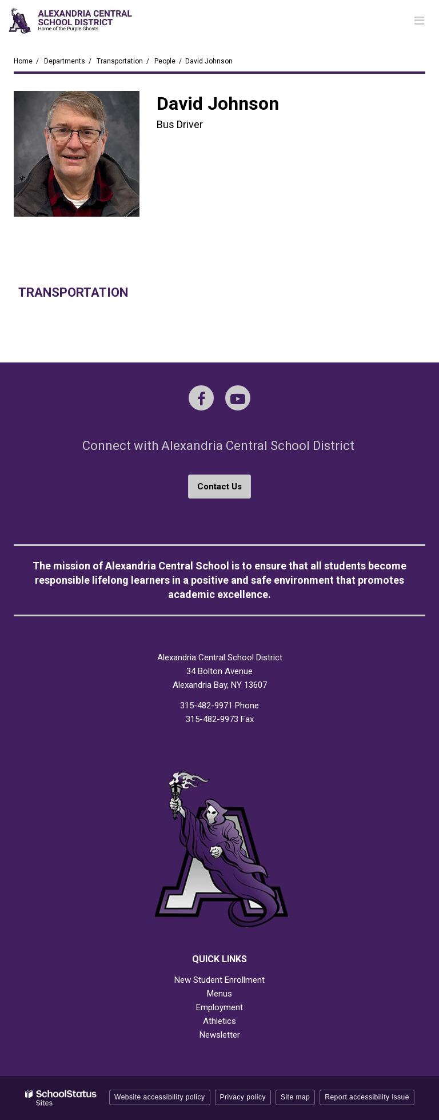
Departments (64, 61)
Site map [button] (295, 1097)
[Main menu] (419, 20)
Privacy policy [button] (243, 1097)
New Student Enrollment (219, 980)
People (164, 61)
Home (23, 61)
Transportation (120, 61)
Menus (219, 994)
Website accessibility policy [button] (159, 1097)
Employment (219, 1007)
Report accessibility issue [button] (367, 1097)
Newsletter (219, 1035)
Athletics (219, 1021)
